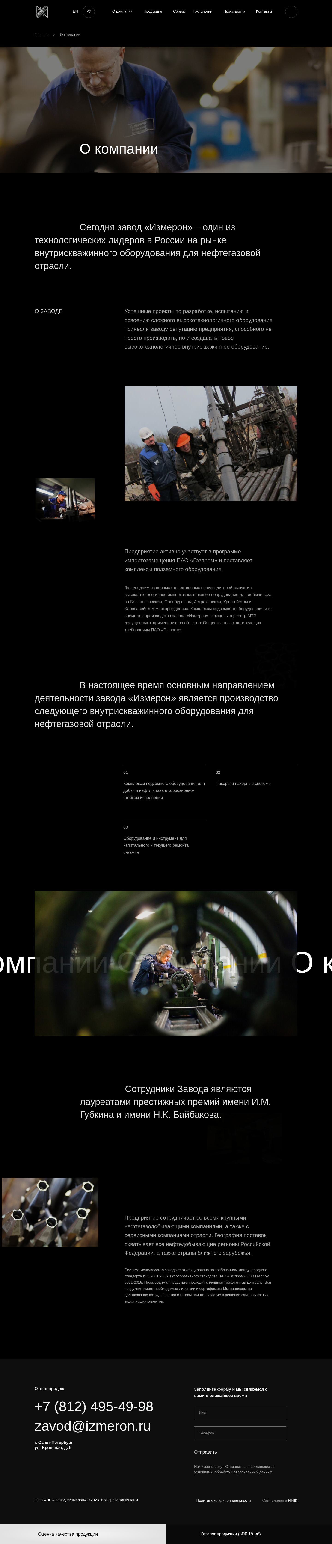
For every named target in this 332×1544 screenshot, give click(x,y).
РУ (88, 11)
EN (75, 11)
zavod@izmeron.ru (93, 1426)
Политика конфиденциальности (223, 1500)
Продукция (153, 11)
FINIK (292, 1500)
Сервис (179, 11)
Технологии (202, 11)
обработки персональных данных (243, 1472)
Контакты (264, 11)
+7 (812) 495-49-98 (94, 1406)
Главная (42, 35)
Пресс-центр (234, 11)
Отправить (205, 1452)
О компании (122, 11)
